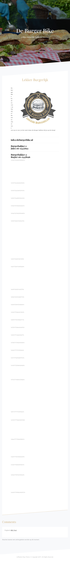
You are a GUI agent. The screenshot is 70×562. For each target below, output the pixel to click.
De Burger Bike (35, 30)
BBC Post (14, 530)
